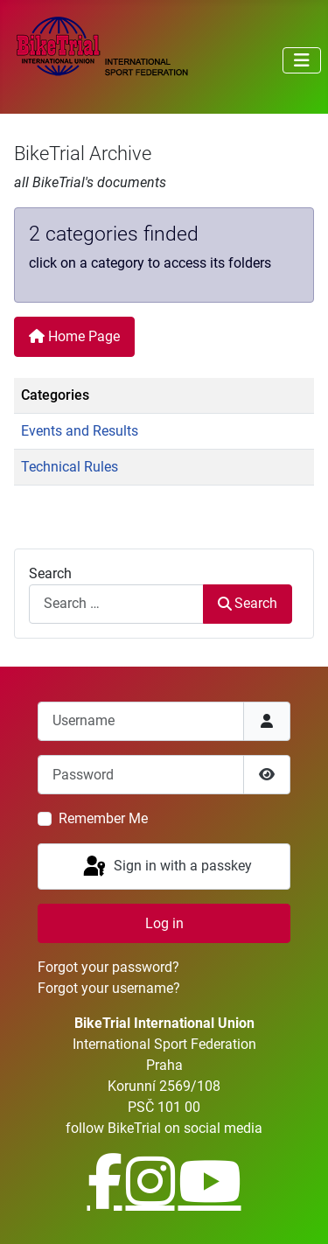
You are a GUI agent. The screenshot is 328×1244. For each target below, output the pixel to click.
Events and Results (79, 431)
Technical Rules (69, 466)
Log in (164, 923)
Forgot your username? (109, 988)
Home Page (74, 336)
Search (50, 573)
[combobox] (116, 604)
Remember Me (103, 818)
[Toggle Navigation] (302, 60)
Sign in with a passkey (166, 867)
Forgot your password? (108, 967)
